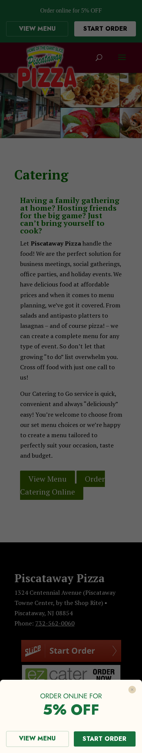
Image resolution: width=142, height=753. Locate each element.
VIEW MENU (37, 738)
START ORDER (104, 738)
